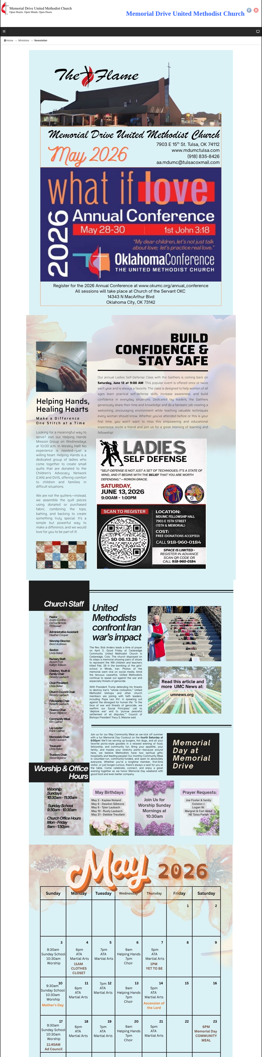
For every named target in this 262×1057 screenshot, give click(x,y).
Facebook (249, 10)
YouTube (256, 10)
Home (9, 40)
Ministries (23, 40)
